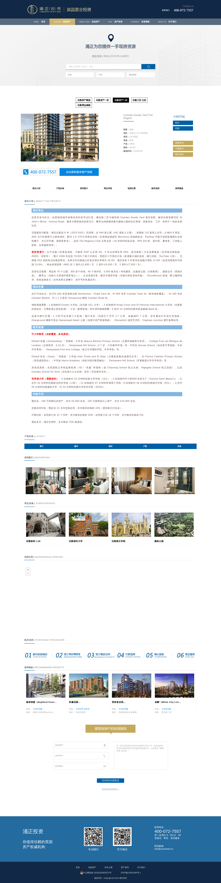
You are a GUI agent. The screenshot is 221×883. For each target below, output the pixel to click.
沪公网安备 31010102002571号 (95, 872)
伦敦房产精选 (83, 100)
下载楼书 (182, 148)
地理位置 (132, 188)
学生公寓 (108, 867)
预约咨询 (182, 154)
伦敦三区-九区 (139, 100)
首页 (39, 22)
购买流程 (155, 188)
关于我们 (167, 22)
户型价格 (60, 188)
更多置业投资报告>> (110, 789)
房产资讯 (125, 867)
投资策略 (140, 22)
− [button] (28, 573)
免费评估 (182, 143)
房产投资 (115, 22)
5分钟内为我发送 (110, 780)
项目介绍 (36, 188)
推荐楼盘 (179, 188)
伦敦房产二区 (121, 100)
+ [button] (28, 570)
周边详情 (108, 188)
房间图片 (84, 188)
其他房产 (89, 22)
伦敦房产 (62, 22)
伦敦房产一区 (102, 100)
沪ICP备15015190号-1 (131, 873)
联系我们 (165, 10)
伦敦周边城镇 (83, 105)
